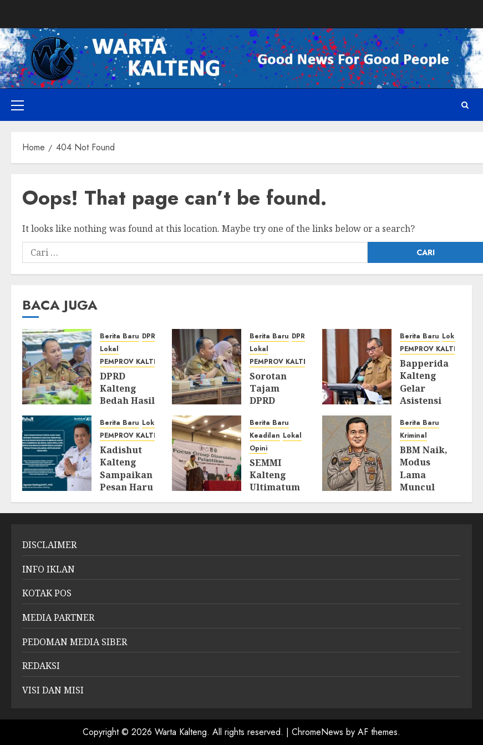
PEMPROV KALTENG (134, 362)
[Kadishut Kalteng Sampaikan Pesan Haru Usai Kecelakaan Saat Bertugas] (56, 453)
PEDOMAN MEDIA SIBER (74, 642)
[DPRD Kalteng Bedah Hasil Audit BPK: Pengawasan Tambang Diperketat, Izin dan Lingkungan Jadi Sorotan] (56, 366)
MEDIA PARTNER (58, 617)
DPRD (151, 336)
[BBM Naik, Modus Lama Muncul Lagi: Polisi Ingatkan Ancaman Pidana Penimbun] (357, 453)
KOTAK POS (47, 593)
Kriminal (413, 435)
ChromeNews (317, 732)
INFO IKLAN (48, 569)
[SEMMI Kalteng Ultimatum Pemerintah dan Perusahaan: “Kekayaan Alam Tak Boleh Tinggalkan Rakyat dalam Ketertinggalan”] (206, 453)
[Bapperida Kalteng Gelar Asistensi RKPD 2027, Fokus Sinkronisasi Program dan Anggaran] (357, 366)
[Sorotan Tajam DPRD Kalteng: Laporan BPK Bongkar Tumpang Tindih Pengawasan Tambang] (206, 366)
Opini (258, 448)
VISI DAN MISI (53, 690)
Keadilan (265, 435)
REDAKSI (41, 666)
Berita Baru (119, 336)
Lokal (109, 349)
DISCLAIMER (49, 545)
